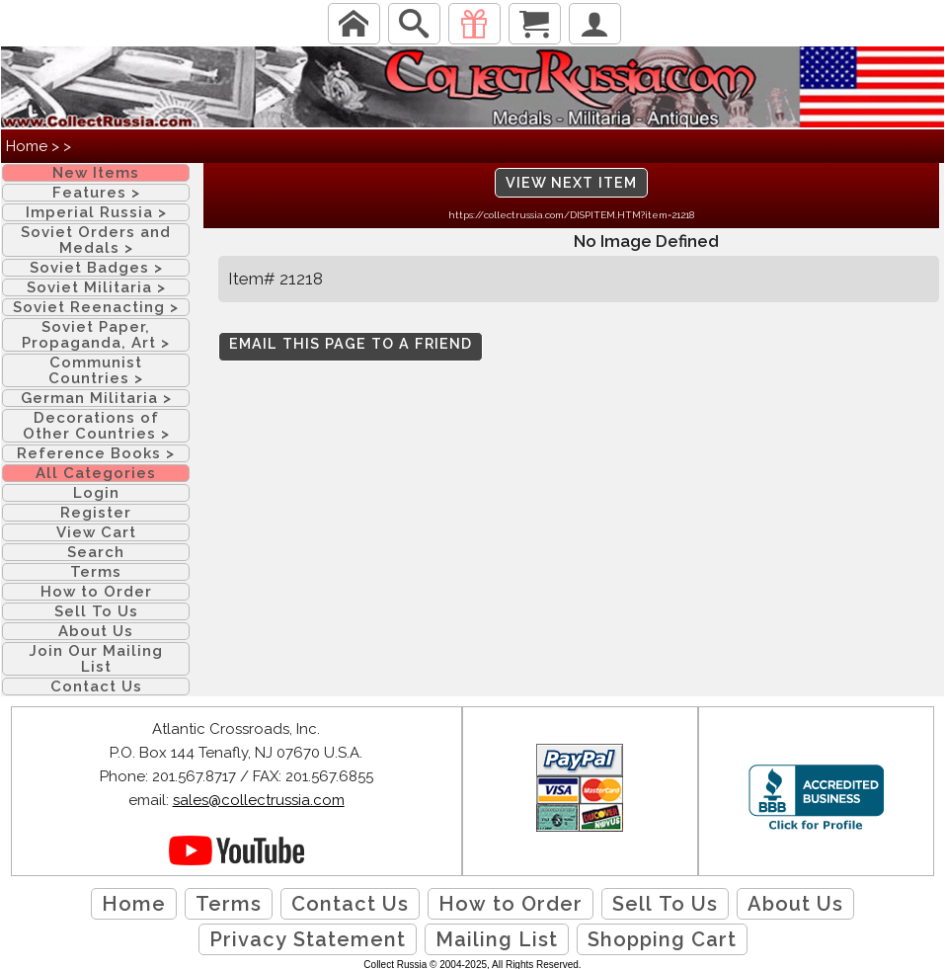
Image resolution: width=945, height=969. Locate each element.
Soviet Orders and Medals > (96, 240)
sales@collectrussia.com (259, 800)
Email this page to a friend (350, 344)
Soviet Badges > (96, 268)
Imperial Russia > (96, 212)
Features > (96, 193)
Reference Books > (96, 453)
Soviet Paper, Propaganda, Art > (96, 335)
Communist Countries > (95, 370)
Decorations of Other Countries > (96, 426)
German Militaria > (96, 398)
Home (26, 146)
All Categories (96, 473)
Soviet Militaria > (96, 287)
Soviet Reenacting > (96, 307)
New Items (95, 173)
